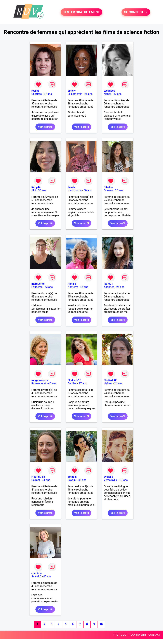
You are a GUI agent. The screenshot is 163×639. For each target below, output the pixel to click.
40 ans (52, 383)
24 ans (118, 383)
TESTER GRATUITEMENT (81, 12)
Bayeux (72, 480)
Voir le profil (45, 126)
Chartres (36, 94)
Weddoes (109, 90)
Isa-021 (108, 283)
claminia (36, 573)
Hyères (108, 383)
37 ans (48, 94)
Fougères (37, 287)
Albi (33, 190)
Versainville (110, 480)
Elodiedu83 (110, 380)
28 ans (89, 94)
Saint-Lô (36, 576)
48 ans (82, 480)
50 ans (117, 94)
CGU (123, 634)
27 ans (83, 383)
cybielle (108, 476)
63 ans (49, 287)
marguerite (38, 283)
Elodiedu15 (74, 380)
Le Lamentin (75, 94)
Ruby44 (35, 187)
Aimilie (72, 283)
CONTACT (154, 634)
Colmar (35, 480)
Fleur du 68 (38, 476)
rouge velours (39, 380)
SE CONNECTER (135, 12)
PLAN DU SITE (137, 634)
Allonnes (109, 287)
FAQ (115, 634)
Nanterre (73, 287)
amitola (72, 476)
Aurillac (72, 383)
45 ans (84, 287)
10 (101, 624)
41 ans (46, 480)
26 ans (120, 287)
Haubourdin (75, 190)
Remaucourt (38, 383)
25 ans (119, 190)
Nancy (107, 94)
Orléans (108, 190)
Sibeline (108, 187)
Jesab (71, 187)
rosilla (35, 90)
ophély (72, 90)
